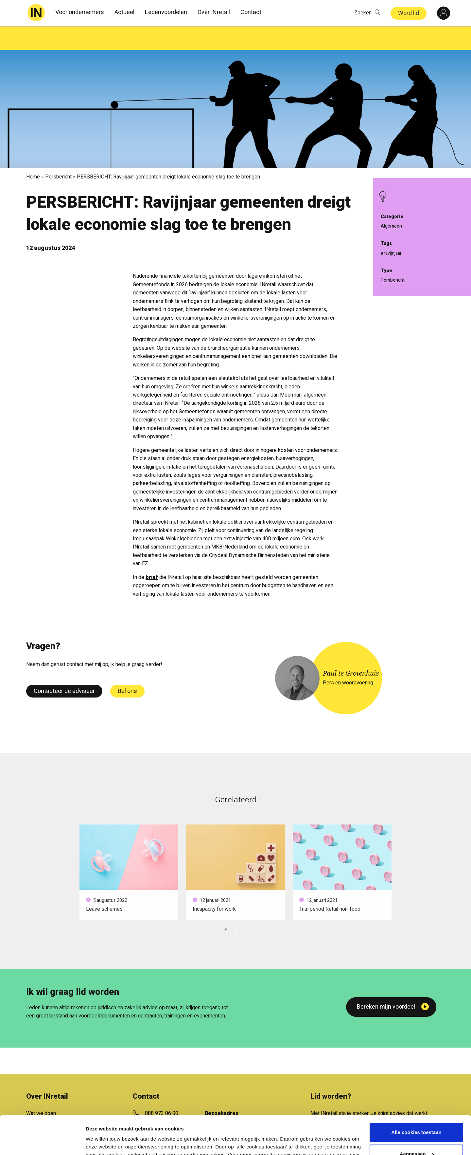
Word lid (408, 13)
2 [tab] (235, 905)
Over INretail (214, 12)
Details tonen (101, 1142)
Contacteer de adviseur (64, 667)
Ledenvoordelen (166, 12)
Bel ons (127, 667)
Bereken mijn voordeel (386, 983)
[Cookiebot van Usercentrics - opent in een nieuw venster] (42, 1142)
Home (33, 153)
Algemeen (391, 226)
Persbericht (58, 153)
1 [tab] (225, 905)
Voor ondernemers (79, 12)
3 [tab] (245, 905)
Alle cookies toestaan (416, 1094)
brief (152, 554)
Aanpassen (417, 1115)
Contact (250, 12)
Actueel (124, 12)
